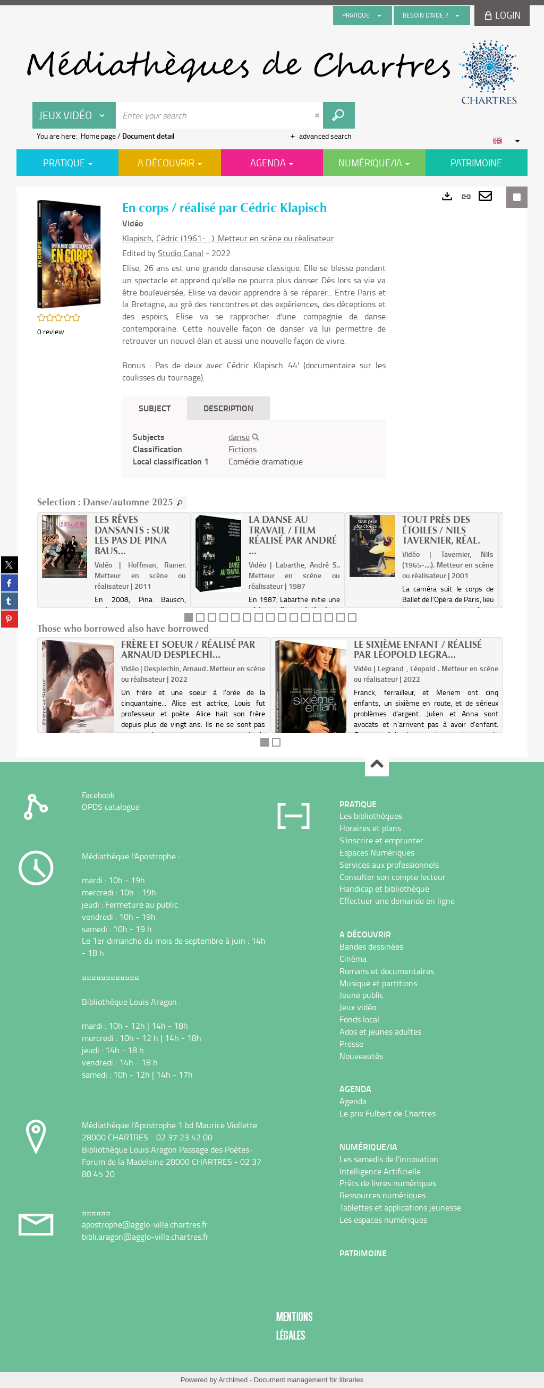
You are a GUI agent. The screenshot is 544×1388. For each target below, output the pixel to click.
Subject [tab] (155, 408)
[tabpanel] (254, 449)
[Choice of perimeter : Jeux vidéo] (74, 115)
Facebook (98, 795)
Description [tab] (228, 408)
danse (239, 437)
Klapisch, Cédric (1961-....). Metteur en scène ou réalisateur (228, 238)
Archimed (233, 1380)
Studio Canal (180, 253)
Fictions (242, 449)
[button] (69, 253)
